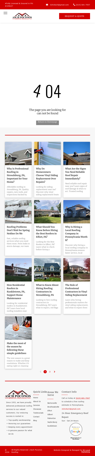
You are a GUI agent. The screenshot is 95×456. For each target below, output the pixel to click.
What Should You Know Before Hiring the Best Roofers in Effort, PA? (47, 231)
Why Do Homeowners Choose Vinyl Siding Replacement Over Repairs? (47, 175)
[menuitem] (42, 398)
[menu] (5, 13)
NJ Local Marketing (85, 451)
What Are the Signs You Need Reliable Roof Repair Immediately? (75, 173)
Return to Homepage (47, 122)
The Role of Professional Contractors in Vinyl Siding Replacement (76, 290)
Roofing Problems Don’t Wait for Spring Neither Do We (18, 230)
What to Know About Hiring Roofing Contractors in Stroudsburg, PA (47, 290)
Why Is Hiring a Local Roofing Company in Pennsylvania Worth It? (76, 233)
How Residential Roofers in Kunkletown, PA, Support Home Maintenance (16, 292)
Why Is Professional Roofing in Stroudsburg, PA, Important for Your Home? (18, 175)
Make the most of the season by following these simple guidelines (16, 348)
